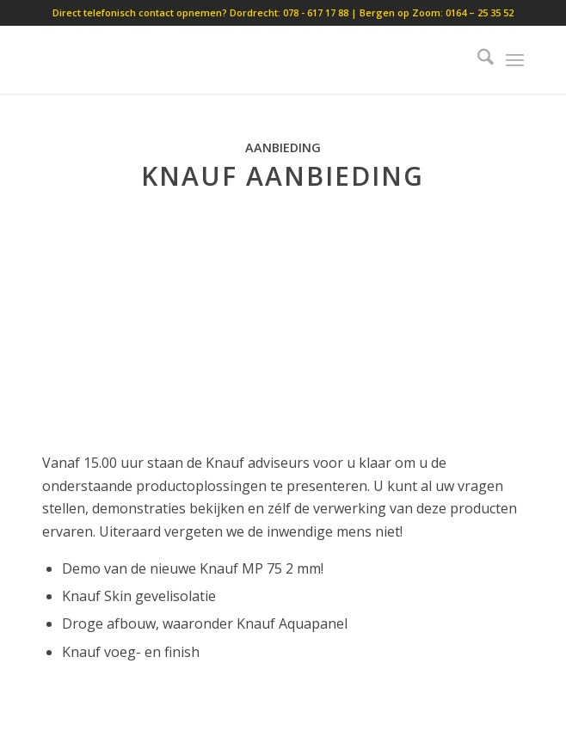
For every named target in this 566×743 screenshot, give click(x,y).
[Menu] (515, 59)
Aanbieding (283, 147)
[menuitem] (477, 59)
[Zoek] (477, 59)
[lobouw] (234, 59)
